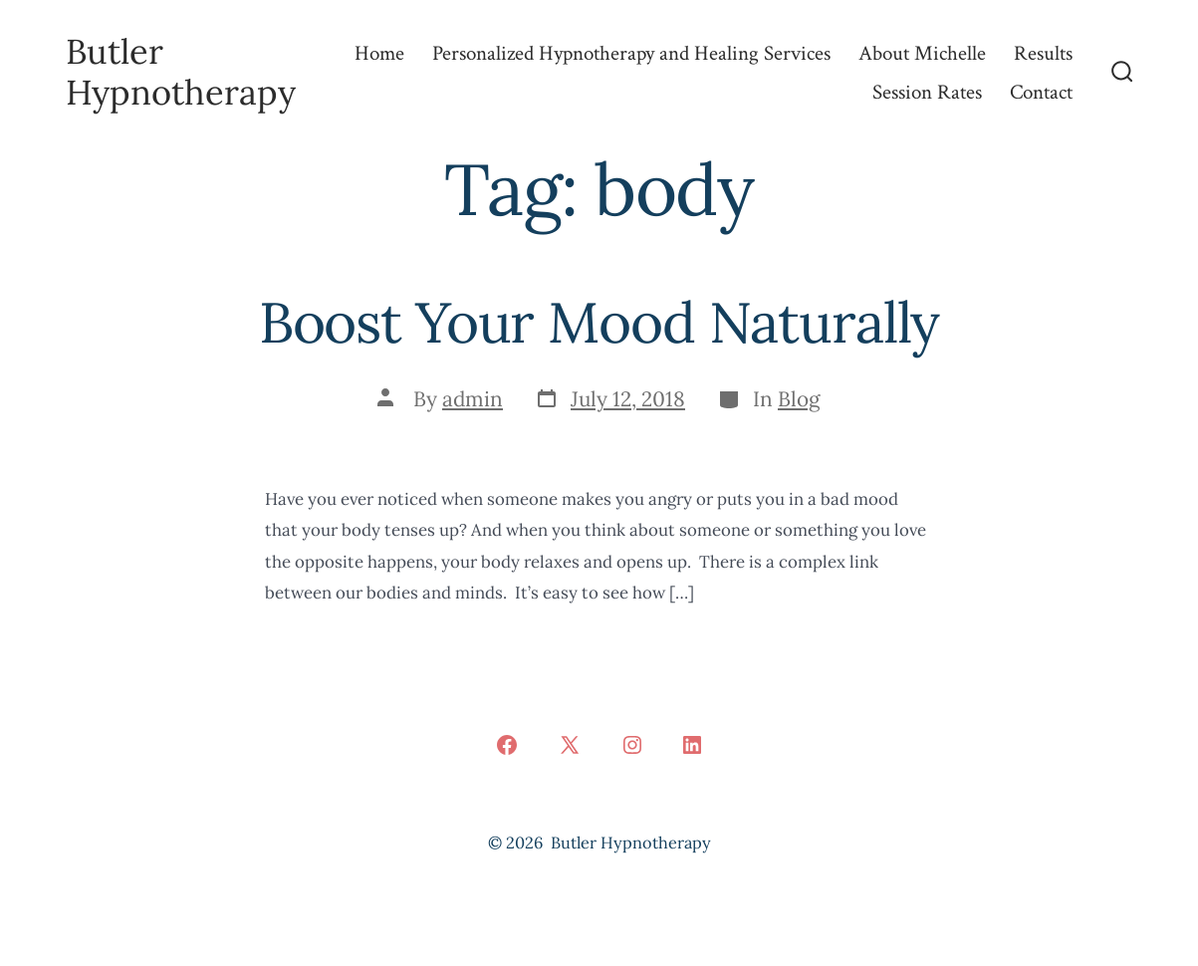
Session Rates (927, 92)
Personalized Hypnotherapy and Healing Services (631, 53)
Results (1043, 53)
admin (472, 398)
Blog (799, 398)
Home (379, 53)
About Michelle (922, 53)
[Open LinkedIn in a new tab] (692, 745)
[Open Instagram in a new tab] (632, 745)
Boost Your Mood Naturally (599, 322)
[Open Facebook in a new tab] (507, 745)
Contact (1041, 92)
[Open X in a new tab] (569, 745)
